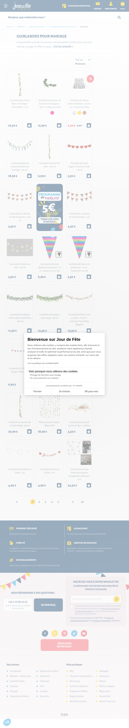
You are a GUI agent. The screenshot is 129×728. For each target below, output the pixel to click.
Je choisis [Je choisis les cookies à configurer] (64, 391)
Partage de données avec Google (45, 375)
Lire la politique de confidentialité (43, 363)
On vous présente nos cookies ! (44, 378)
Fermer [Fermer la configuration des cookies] (37, 391)
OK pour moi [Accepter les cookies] (91, 391)
